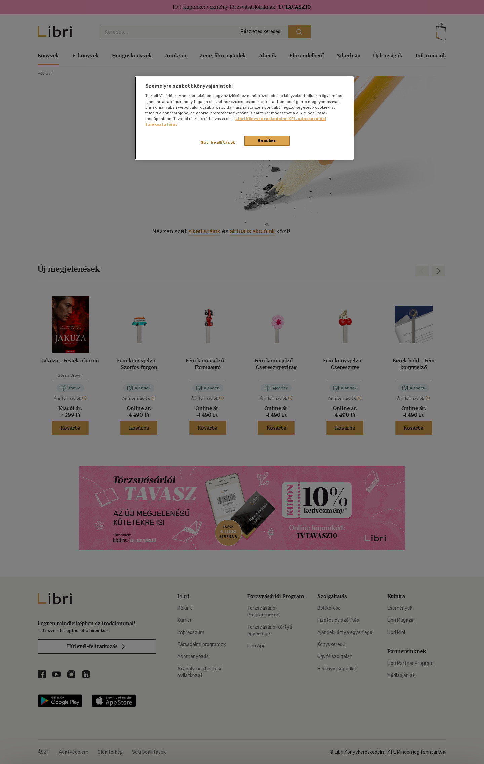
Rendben (267, 140)
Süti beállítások (218, 142)
